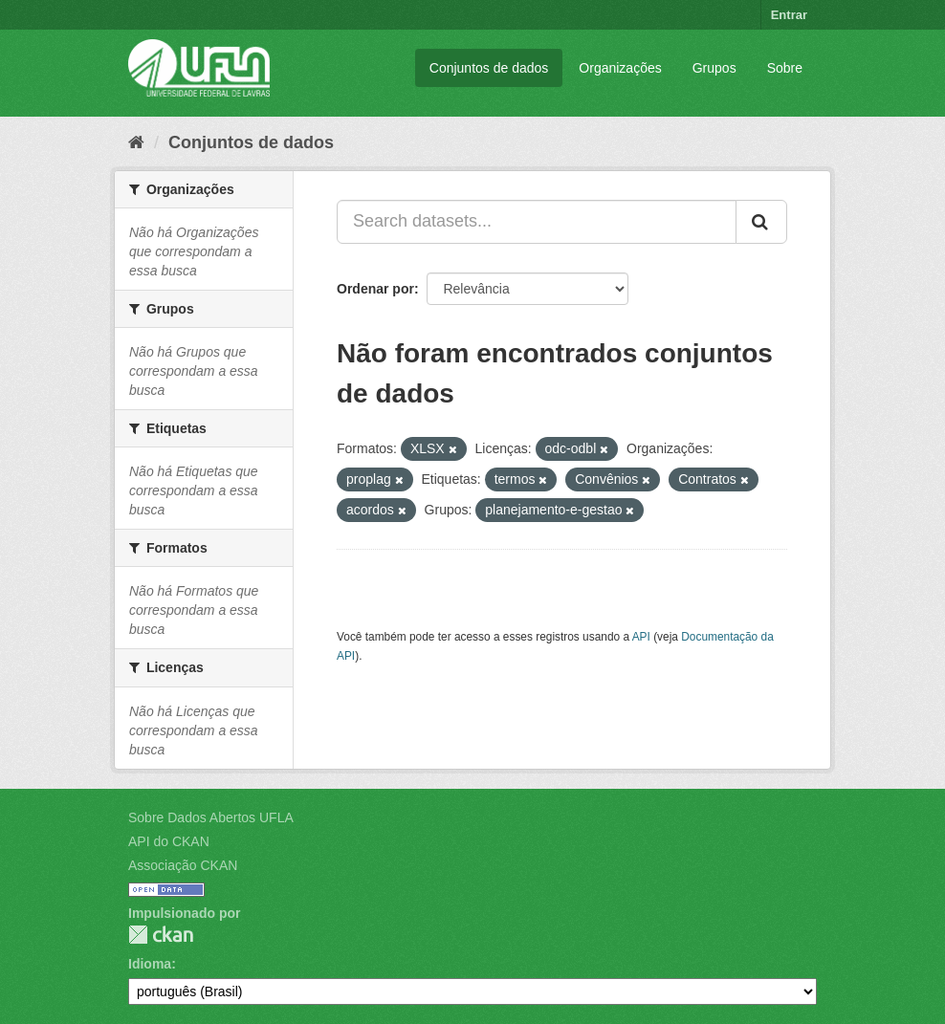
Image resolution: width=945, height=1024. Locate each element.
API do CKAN (168, 841)
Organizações (620, 68)
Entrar (789, 15)
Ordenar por (375, 288)
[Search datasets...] (536, 222)
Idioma (149, 963)
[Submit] (761, 222)
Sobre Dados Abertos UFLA (211, 817)
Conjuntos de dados (489, 68)
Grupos (714, 68)
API (641, 636)
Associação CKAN (182, 865)
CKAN (160, 935)
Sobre (784, 68)
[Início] (136, 142)
